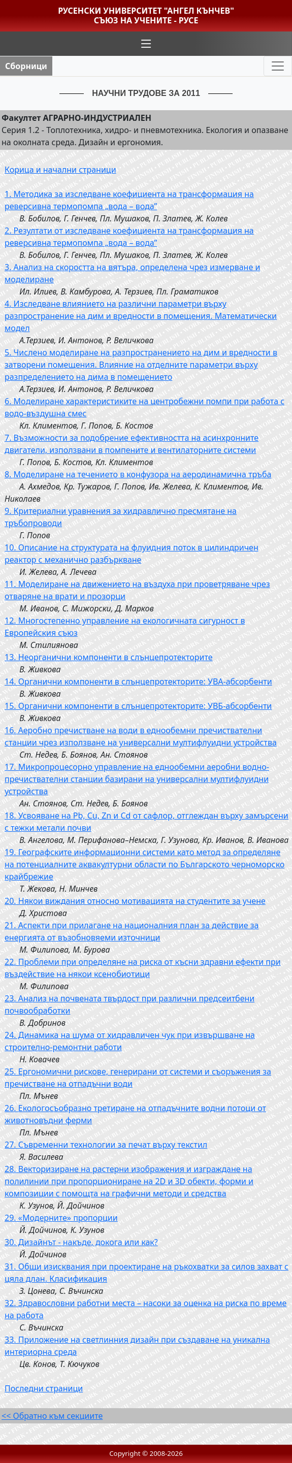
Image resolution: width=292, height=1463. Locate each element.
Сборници (26, 66)
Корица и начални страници (60, 169)
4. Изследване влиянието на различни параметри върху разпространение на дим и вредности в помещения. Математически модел (141, 316)
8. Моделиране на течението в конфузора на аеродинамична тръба (138, 474)
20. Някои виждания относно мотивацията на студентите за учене (135, 900)
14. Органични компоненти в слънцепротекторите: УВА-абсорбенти (138, 681)
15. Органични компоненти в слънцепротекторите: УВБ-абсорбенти (138, 705)
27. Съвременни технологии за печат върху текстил (106, 1144)
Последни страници (44, 1388)
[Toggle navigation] (278, 66)
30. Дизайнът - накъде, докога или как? (81, 1242)
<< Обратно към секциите (52, 1415)
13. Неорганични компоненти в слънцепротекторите (109, 657)
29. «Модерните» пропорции (61, 1217)
